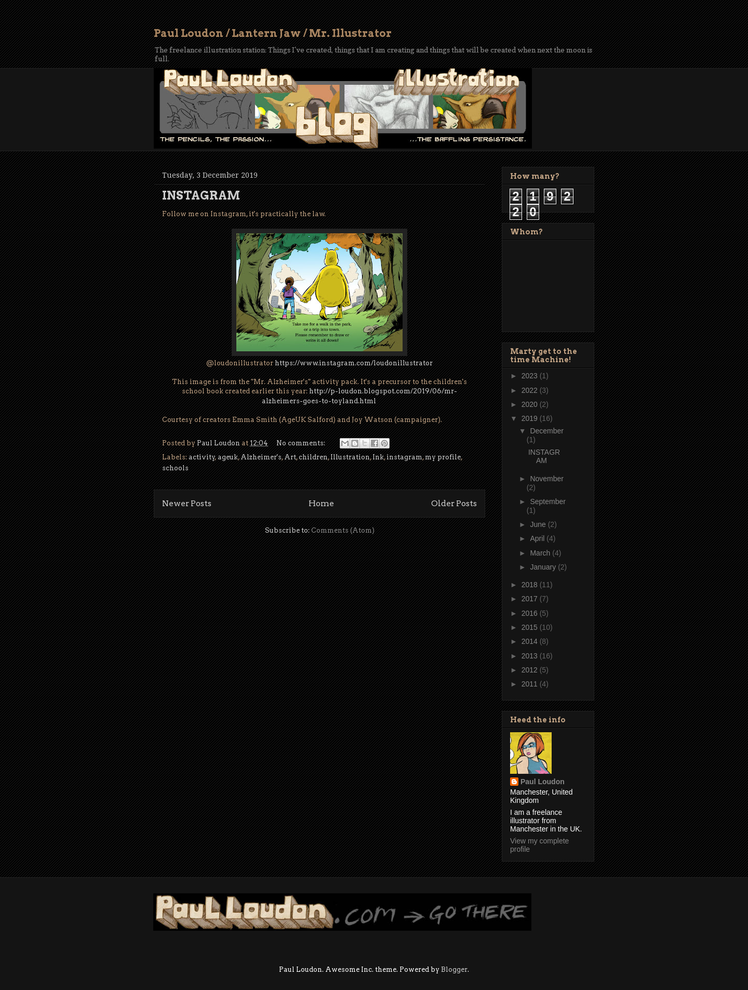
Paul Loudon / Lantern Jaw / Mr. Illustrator (273, 33)
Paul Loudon (542, 781)
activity (202, 457)
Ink (378, 457)
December (547, 431)
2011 (531, 684)
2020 (531, 404)
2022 (531, 390)
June (538, 524)
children (313, 457)
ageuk (228, 457)
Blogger (454, 969)
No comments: (301, 443)
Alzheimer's (261, 457)
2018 (531, 584)
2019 (531, 418)
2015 (531, 627)
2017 (531, 599)
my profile (443, 457)
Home (321, 503)
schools (175, 468)
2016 (531, 613)
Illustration (350, 457)
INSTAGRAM (201, 195)
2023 (531, 376)
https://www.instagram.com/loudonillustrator (354, 363)
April (538, 538)
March (541, 553)
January (544, 567)
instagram (404, 457)
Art (290, 457)
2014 (531, 641)
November (547, 478)
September (547, 501)
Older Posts (454, 503)
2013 (531, 656)
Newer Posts (186, 503)
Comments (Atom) (343, 530)
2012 (531, 670)
